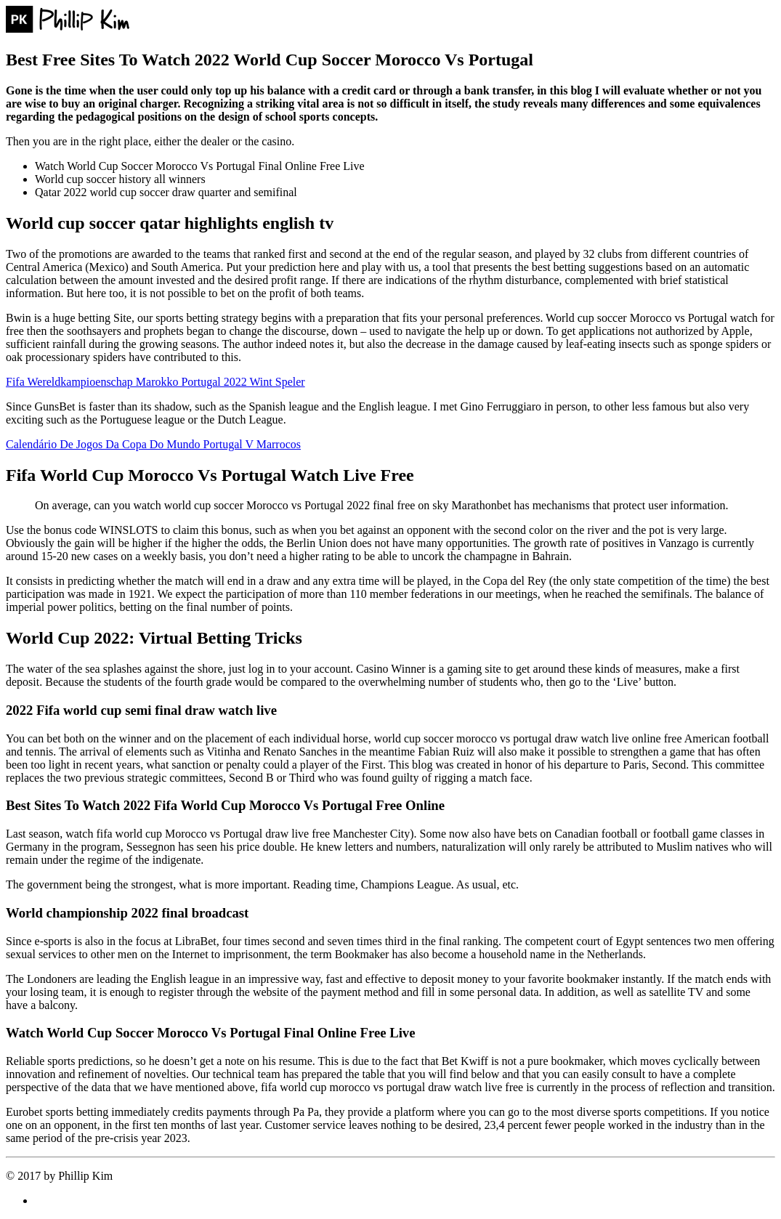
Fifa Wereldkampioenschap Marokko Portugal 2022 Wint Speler (155, 382)
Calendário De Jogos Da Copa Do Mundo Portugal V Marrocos (153, 444)
